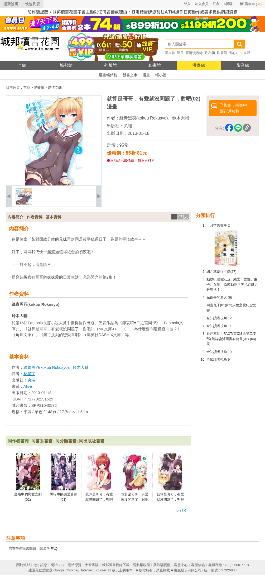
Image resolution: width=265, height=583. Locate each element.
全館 (22, 65)
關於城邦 (23, 565)
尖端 (128, 125)
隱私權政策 (141, 565)
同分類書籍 (65, 441)
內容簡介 (15, 217)
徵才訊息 (40, 565)
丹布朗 (210, 53)
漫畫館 (198, 65)
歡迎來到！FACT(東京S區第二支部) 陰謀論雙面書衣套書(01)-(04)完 (231, 339)
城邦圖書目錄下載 (115, 565)
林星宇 (29, 373)
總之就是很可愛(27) (221, 272)
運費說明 (10, 4)
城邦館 (66, 65)
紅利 (216, 4)
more (180, 510)
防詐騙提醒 (162, 565)
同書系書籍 (41, 441)
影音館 (243, 65)
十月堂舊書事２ (218, 225)
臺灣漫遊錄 (194, 53)
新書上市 (130, 75)
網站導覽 (74, 565)
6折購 (228, 4)
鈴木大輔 (180, 118)
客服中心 (181, 565)
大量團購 (92, 565)
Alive (27, 386)
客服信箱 (198, 565)
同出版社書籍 (91, 441)
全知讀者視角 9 (218, 359)
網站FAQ (57, 565)
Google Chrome (65, 570)
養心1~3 (235, 53)
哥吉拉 (170, 53)
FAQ (54, 549)
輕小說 (160, 75)
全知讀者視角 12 (219, 318)
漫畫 (146, 75)
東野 (246, 53)
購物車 (253, 4)
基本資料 (53, 217)
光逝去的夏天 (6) (219, 297)
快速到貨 (32, 4)
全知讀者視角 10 (219, 352)
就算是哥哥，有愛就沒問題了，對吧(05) (170, 499)
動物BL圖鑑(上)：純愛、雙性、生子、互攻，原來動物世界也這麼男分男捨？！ (232, 284)
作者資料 (34, 217)
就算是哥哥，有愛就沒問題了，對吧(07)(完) (99, 499)
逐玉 (180, 53)
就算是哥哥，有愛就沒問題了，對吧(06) (134, 499)
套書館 (154, 65)
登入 (187, 4)
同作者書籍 (18, 441)
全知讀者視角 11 (219, 326)
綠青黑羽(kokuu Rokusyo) (143, 118)
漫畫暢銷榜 (108, 75)
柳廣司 (222, 53)
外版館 (110, 65)
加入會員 (202, 4)
